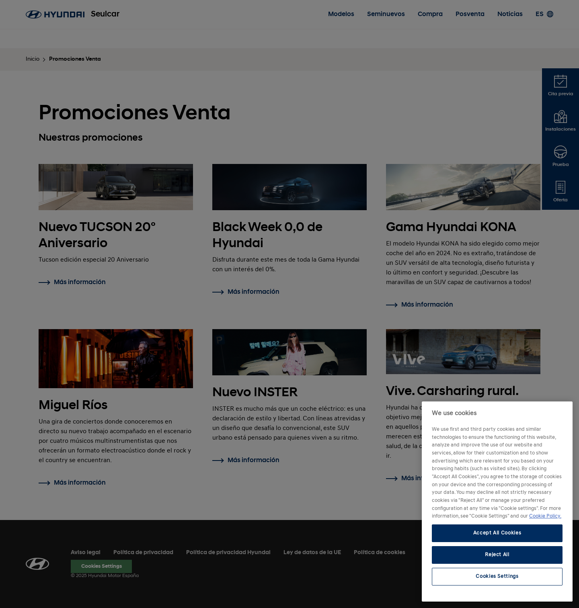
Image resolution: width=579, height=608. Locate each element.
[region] (497, 501)
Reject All (497, 554)
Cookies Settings (497, 576)
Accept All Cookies (497, 533)
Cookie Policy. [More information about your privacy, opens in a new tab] (545, 516)
